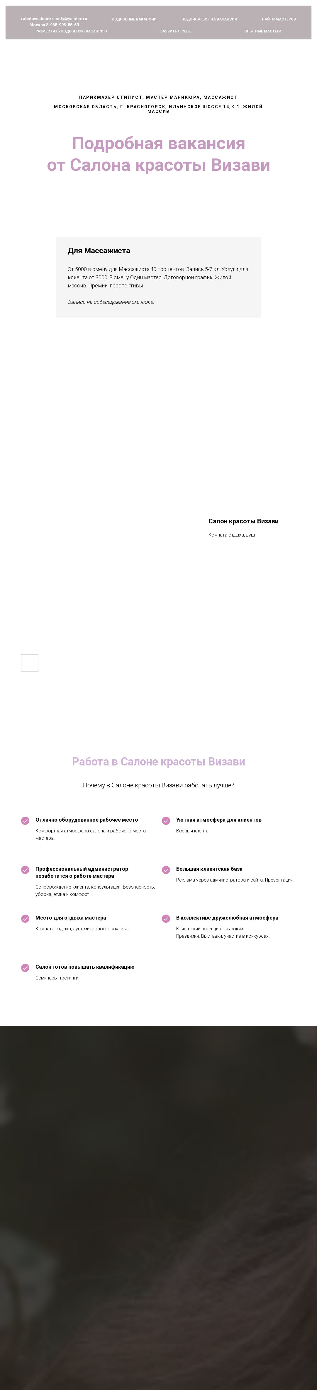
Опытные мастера (263, 31)
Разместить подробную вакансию (71, 31)
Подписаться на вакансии (209, 19)
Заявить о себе (175, 31)
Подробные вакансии (134, 19)
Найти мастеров (279, 19)
